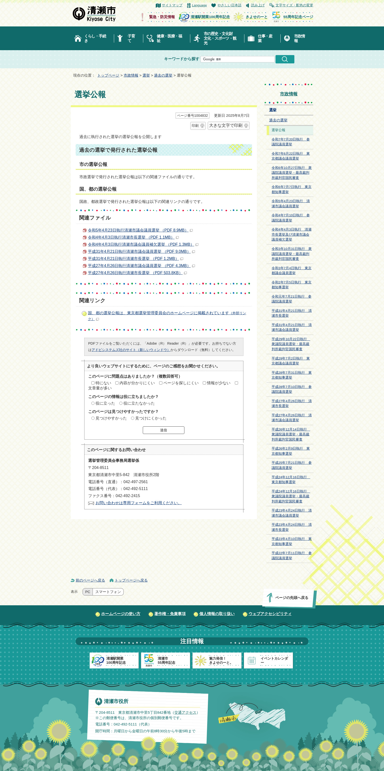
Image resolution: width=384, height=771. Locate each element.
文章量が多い (100, 388)
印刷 (195, 126)
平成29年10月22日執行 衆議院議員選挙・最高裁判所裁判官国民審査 (291, 344)
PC (87, 592)
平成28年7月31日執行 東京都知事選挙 (292, 375)
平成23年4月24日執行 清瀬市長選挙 (292, 527)
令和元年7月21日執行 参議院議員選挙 (292, 299)
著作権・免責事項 (170, 614)
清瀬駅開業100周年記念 (210, 17)
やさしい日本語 (229, 5)
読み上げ (258, 5)
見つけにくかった (151, 418)
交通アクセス (185, 712)
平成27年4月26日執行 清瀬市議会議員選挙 (292, 417)
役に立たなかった (139, 403)
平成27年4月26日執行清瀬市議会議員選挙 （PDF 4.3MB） (141, 266)
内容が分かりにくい (137, 383)
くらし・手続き (95, 38)
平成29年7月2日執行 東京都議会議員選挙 (291, 361)
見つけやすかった (111, 418)
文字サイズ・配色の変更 (294, 5)
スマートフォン (108, 592)
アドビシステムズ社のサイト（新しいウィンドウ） (131, 350)
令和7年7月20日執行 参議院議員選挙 (291, 142)
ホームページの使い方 (120, 614)
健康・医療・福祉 (169, 38)
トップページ (108, 75)
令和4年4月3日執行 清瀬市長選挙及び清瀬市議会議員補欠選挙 (292, 234)
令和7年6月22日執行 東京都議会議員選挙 (291, 156)
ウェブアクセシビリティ (270, 614)
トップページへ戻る (131, 580)
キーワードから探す (181, 59)
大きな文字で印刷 (225, 125)
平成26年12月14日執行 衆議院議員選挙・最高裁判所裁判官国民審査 (291, 434)
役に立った (105, 403)
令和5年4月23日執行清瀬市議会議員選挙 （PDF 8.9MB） (140, 230)
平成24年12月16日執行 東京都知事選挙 (291, 479)
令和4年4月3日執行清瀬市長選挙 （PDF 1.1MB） (133, 237)
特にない (103, 383)
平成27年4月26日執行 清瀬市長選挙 (292, 403)
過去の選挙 (163, 75)
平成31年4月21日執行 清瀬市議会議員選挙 (292, 327)
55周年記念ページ (298, 17)
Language (199, 5)
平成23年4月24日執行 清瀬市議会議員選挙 (292, 513)
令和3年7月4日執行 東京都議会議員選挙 (292, 270)
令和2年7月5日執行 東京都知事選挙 (292, 284)
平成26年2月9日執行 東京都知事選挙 (291, 451)
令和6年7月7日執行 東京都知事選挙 (292, 189)
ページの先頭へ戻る (291, 598)
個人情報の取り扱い (217, 614)
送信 (163, 430)
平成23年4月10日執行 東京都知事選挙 (292, 541)
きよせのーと (257, 17)
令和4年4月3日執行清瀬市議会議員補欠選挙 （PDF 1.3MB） (143, 244)
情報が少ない (218, 383)
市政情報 (299, 38)
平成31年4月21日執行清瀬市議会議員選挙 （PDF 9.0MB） (141, 251)
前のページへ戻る (90, 580)
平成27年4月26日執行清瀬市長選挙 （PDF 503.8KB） (137, 273)
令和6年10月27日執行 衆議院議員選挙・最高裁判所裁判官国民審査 (292, 173)
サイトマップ (172, 5)
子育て (131, 38)
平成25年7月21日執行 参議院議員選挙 (292, 465)
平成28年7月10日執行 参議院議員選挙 (292, 389)
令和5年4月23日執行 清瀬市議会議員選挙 (291, 203)
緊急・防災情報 (162, 17)
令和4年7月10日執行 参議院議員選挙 (291, 217)
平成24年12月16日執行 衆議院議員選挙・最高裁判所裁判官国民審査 (291, 496)
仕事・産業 (265, 38)
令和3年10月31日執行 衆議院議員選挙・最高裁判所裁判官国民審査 (292, 254)
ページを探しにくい (181, 383)
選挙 (146, 75)
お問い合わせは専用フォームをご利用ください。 (139, 503)
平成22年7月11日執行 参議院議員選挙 (292, 555)
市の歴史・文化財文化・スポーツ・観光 (220, 38)
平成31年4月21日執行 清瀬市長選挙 (292, 313)
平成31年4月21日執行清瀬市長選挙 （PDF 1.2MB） (135, 259)
